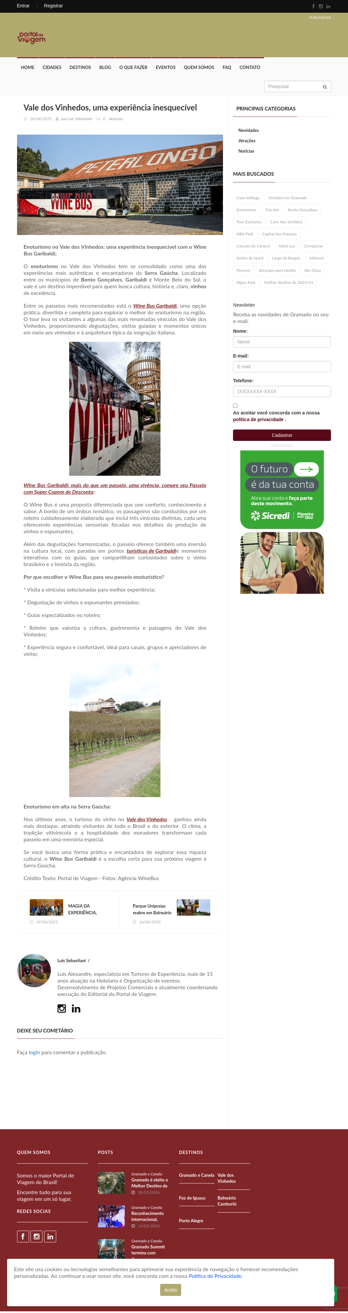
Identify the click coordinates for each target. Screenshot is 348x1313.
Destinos (80, 68)
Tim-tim (272, 210)
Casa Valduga (247, 198)
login (34, 1054)
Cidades (52, 68)
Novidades (248, 131)
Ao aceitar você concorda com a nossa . (276, 417)
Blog (105, 68)
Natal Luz (286, 247)
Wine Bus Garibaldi (155, 307)
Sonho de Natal (249, 259)
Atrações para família (277, 271)
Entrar (23, 5)
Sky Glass (312, 271)
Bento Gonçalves (303, 210)
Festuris (243, 271)
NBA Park (244, 235)
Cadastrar (282, 436)
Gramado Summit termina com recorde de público (149, 1254)
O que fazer (133, 68)
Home (27, 68)
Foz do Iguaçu (192, 1199)
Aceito (170, 1290)
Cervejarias (313, 247)
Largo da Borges (286, 259)
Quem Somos (199, 68)
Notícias (246, 152)
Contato (250, 68)
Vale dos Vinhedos (146, 820)
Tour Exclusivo (248, 223)
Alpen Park (245, 283)
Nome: (240, 332)
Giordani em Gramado (287, 198)
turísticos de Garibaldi (151, 552)
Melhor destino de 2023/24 (288, 283)
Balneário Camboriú (227, 1203)
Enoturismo (246, 210)
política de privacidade (259, 420)
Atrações (246, 142)
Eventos (166, 68)
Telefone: (243, 382)
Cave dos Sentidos (286, 223)
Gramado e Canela (146, 1175)
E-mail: (241, 357)
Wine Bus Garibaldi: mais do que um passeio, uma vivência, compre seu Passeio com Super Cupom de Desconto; (115, 489)
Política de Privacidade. (216, 1275)
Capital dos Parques (279, 235)
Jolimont (316, 259)
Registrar (53, 5)
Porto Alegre (191, 1222)
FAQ (227, 68)
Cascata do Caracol (253, 247)
